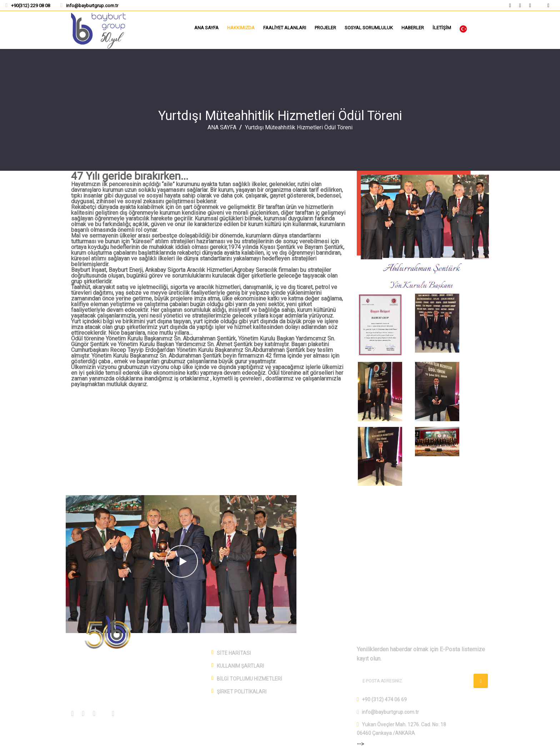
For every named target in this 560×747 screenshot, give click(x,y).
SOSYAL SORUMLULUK (369, 27)
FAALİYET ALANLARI (284, 27)
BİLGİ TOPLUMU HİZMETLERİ (249, 679)
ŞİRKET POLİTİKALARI (241, 691)
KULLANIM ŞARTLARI (240, 666)
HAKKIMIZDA (241, 27)
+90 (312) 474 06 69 (384, 699)
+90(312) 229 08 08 (30, 5)
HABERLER (412, 27)
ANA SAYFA (206, 27)
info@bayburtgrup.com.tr (92, 5)
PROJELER (325, 27)
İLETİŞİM (441, 27)
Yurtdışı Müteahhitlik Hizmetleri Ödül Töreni (280, 115)
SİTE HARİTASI (234, 653)
